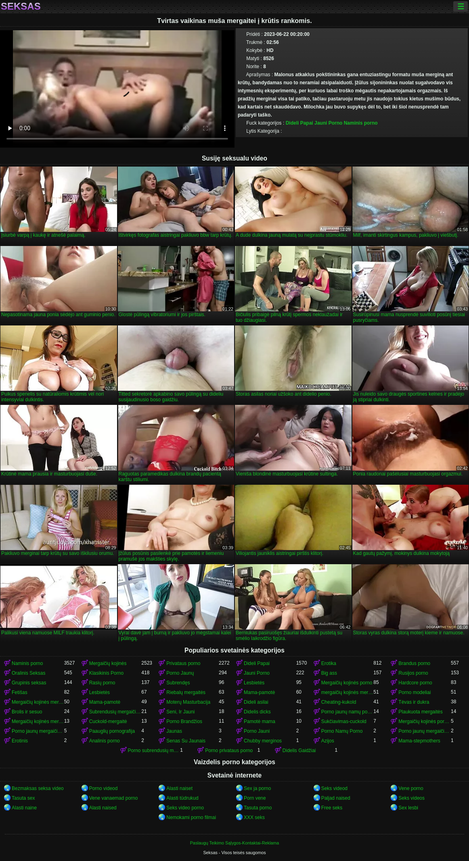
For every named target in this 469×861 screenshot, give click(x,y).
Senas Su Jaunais (185, 741)
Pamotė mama (259, 721)
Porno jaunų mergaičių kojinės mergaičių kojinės (424, 731)
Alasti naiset (179, 788)
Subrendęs (178, 683)
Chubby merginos (263, 741)
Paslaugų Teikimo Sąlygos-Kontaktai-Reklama (234, 842)
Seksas (21, 6)
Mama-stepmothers (419, 741)
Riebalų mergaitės (185, 692)
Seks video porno (185, 808)
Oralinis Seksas (28, 673)
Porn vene (255, 798)
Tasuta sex (23, 798)
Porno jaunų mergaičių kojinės (38, 731)
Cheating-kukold (338, 702)
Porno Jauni (257, 731)
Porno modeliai (414, 692)
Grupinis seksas (29, 683)
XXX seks (254, 817)
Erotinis (20, 741)
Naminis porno (361, 123)
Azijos (327, 741)
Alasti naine (24, 808)
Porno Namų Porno (342, 731)
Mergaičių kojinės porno (347, 683)
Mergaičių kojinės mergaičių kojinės (38, 702)
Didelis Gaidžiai (299, 750)
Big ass (329, 673)
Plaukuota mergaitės (420, 712)
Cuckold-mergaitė (108, 721)
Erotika (328, 663)
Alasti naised (103, 808)
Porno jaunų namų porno (347, 712)
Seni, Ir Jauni (180, 712)
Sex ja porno (257, 788)
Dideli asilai (256, 702)
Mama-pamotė (259, 692)
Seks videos (411, 798)
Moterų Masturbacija (188, 702)
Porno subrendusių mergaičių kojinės (154, 750)
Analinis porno (104, 741)
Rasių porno (102, 683)
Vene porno (410, 788)
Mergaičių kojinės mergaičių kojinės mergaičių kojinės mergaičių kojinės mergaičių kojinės (38, 721)
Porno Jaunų (180, 673)
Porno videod (103, 788)
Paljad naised (335, 798)
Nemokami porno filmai (191, 817)
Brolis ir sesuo (27, 712)
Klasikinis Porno (106, 673)
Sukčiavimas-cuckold (343, 721)
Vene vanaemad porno (113, 798)
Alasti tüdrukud (182, 798)
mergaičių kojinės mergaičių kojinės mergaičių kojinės (347, 692)
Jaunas (174, 731)
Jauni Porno (328, 123)
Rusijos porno (413, 673)
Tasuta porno (258, 808)
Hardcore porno (415, 683)
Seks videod (334, 788)
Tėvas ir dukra (413, 702)
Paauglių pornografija (112, 731)
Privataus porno (183, 663)
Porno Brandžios (184, 721)
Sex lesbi (408, 808)
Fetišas (19, 692)
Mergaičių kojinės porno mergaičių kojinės (424, 721)
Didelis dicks (257, 712)
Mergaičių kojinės (108, 663)
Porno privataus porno (229, 750)
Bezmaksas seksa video (38, 788)
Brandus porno (414, 663)
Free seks (332, 808)
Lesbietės (254, 683)
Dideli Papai (299, 123)
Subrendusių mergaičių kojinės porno (115, 712)
